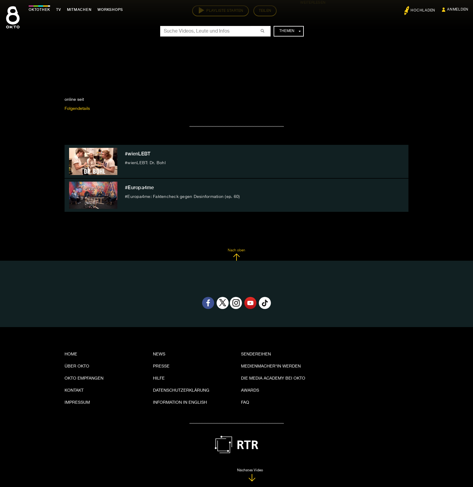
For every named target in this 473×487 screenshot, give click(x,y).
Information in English (180, 402)
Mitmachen (79, 10)
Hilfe (159, 378)
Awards (250, 390)
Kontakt (74, 390)
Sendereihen (256, 354)
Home (71, 354)
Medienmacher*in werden (271, 366)
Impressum (77, 402)
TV (58, 10)
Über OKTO (77, 366)
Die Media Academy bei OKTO (273, 378)
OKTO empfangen (84, 378)
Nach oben (236, 255)
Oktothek (39, 10)
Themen (290, 31)
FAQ (245, 402)
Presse (161, 366)
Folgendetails (77, 109)
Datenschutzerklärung (181, 390)
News (159, 354)
